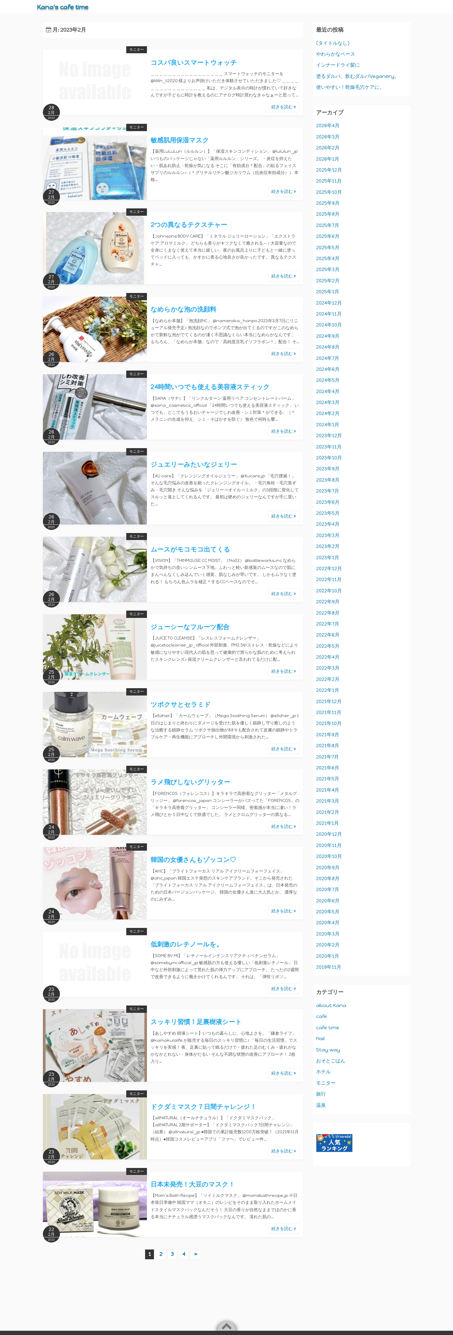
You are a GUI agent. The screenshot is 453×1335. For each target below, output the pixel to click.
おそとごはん (330, 1061)
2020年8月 (328, 878)
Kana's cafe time (67, 6)
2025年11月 (329, 181)
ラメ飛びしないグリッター (190, 782)
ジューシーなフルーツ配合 (190, 627)
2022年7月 (327, 624)
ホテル (323, 1072)
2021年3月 (327, 801)
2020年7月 (327, 889)
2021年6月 (327, 768)
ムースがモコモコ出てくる (190, 549)
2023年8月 (328, 480)
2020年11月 (329, 845)
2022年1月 (327, 690)
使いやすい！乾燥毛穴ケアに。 (350, 87)
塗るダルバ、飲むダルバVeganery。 (357, 76)
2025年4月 (328, 258)
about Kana (331, 1005)
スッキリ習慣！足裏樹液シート (196, 1022)
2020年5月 (328, 912)
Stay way (328, 1050)
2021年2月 (327, 812)
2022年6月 (328, 635)
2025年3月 (328, 269)
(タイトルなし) (333, 43)
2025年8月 (328, 214)
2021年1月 (327, 823)
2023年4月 (328, 524)
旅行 (321, 1094)
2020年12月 (329, 834)
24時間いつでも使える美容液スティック (210, 387)
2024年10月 (329, 325)
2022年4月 (328, 657)
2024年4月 (328, 391)
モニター (136, 49)
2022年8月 (328, 613)
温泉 (321, 1105)
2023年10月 (329, 458)
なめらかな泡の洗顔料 (183, 309)
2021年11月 (328, 712)
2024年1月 (327, 424)
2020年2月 (328, 945)
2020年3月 (328, 934)
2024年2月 (328, 413)
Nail (320, 1038)
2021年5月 (327, 779)
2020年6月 (328, 901)
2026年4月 (328, 125)
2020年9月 (328, 867)
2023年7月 (327, 491)
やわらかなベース (335, 54)
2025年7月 (327, 225)
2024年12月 (329, 303)
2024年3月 (328, 402)
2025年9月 (328, 203)
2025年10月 (329, 192)
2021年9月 (327, 734)
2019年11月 (328, 967)
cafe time (327, 1027)
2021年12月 (329, 701)
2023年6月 (328, 502)
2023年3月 (328, 535)
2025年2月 (328, 281)
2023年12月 (329, 435)
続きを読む (283, 107)
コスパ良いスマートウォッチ (194, 62)
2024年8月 (328, 347)
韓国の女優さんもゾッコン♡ (193, 859)
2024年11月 (329, 314)
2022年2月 (328, 679)
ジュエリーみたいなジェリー (194, 464)
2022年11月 (329, 579)
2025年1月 (327, 292)
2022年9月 (328, 602)
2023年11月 (329, 447)
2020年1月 (327, 956)
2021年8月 (327, 745)
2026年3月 (328, 137)
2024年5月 (328, 380)
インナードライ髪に (338, 65)
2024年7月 (327, 358)
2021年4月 (327, 790)
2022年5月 (328, 646)
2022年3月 (328, 668)
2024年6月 (328, 369)
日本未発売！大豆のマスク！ (193, 1184)
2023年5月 (328, 513)
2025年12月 (329, 170)
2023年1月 (327, 557)
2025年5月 (328, 247)
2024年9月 (328, 336)
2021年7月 (327, 757)
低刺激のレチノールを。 (187, 944)
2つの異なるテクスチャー (189, 224)
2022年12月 (329, 568)
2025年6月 (328, 236)
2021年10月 (329, 723)
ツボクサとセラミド (181, 704)
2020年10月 (329, 856)
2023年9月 (328, 469)
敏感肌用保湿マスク (180, 140)
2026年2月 (328, 148)
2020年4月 (328, 922)
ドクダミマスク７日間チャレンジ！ (203, 1106)
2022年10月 (329, 591)
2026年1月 (327, 159)
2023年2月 (328, 546)
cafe (321, 1016)
